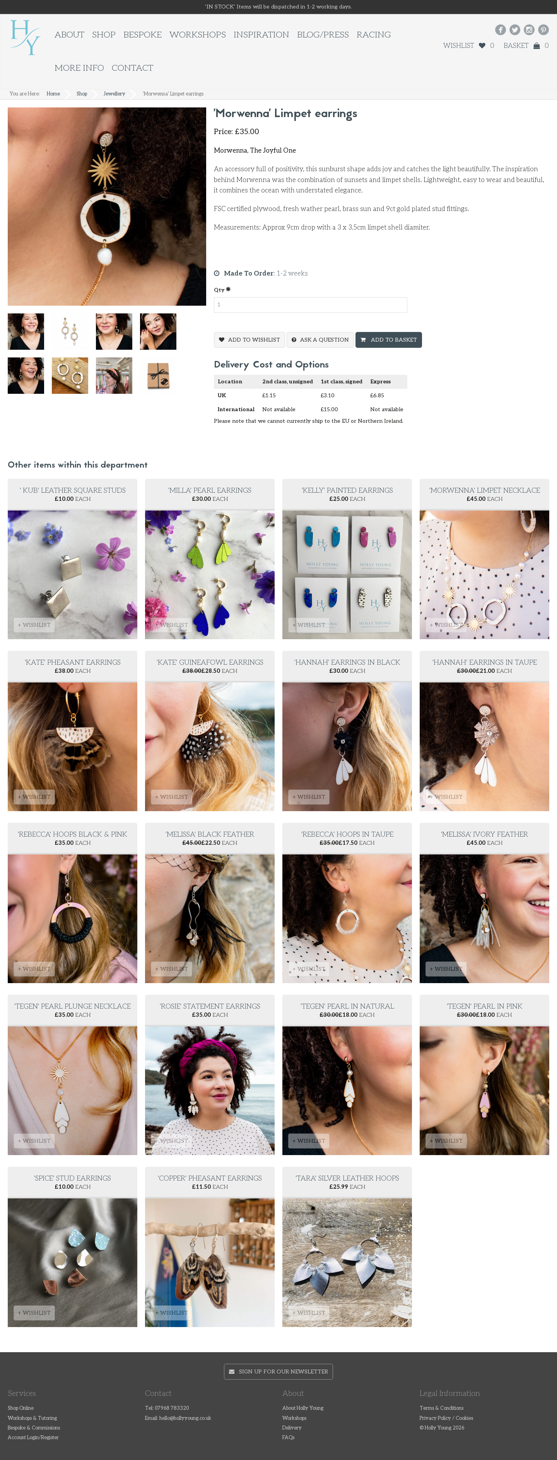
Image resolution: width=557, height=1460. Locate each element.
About (69, 35)
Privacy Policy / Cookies (446, 1418)
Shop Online (21, 1408)
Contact (132, 68)
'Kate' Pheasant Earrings (73, 663)
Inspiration (261, 35)
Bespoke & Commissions (34, 1428)
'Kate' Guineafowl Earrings (210, 663)
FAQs (288, 1438)
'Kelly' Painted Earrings (347, 491)
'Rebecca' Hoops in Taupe (347, 834)
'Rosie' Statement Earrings (210, 1006)
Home (53, 94)
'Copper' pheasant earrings (210, 1178)
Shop (104, 35)
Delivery (292, 1428)
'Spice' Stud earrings (72, 1178)
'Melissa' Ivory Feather (484, 834)
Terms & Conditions (441, 1408)
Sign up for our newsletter (278, 1371)
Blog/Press (323, 35)
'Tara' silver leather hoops (347, 1178)
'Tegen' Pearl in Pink (485, 1006)
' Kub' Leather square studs (73, 491)
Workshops (197, 35)
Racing (374, 35)
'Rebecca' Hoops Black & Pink (72, 834)
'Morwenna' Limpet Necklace (484, 491)
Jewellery (114, 94)
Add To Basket (393, 340)
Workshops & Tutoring (32, 1418)
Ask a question (324, 340)
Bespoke (142, 35)
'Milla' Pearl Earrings (209, 491)
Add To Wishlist (254, 340)
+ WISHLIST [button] (34, 625)
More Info (79, 68)
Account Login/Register (33, 1438)
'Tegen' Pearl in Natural (347, 1006)
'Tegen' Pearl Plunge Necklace (72, 1006)
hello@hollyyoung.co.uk (185, 1418)
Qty (222, 289)
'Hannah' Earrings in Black (347, 663)
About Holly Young (302, 1408)
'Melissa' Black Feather (210, 834)
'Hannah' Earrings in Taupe (484, 663)
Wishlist (468, 46)
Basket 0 (526, 46)
